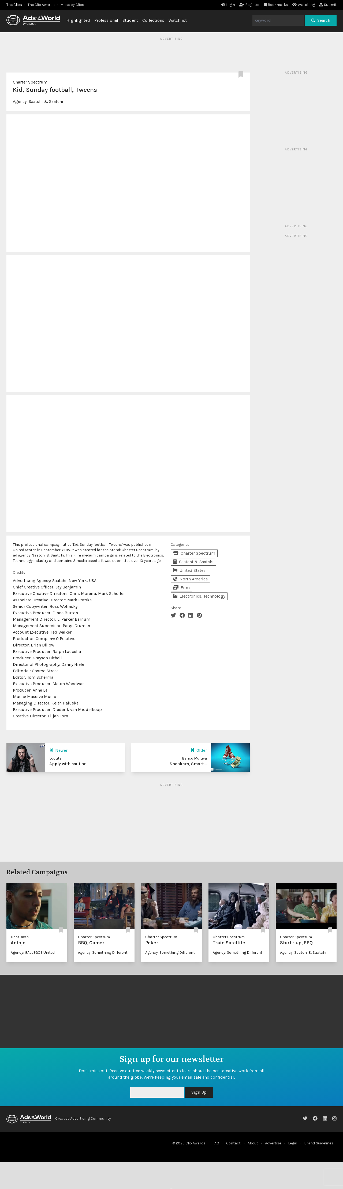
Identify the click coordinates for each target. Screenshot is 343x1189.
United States (189, 570)
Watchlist (178, 20)
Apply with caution (68, 763)
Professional (106, 20)
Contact (233, 1143)
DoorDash (20, 937)
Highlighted (78, 20)
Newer (58, 750)
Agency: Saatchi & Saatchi (303, 952)
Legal (292, 1143)
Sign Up (199, 1092)
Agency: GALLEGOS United (33, 952)
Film (181, 587)
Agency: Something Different (103, 952)
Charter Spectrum (30, 82)
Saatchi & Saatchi (46, 101)
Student (130, 20)
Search (320, 20)
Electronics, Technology (199, 596)
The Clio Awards (41, 4)
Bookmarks (276, 4)
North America (190, 578)
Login (228, 4)
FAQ (215, 1143)
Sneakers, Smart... (188, 763)
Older (199, 750)
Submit (328, 4)
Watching (303, 4)
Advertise (273, 1143)
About (253, 1143)
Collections (153, 20)
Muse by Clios (72, 4)
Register (249, 4)
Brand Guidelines (318, 1143)
